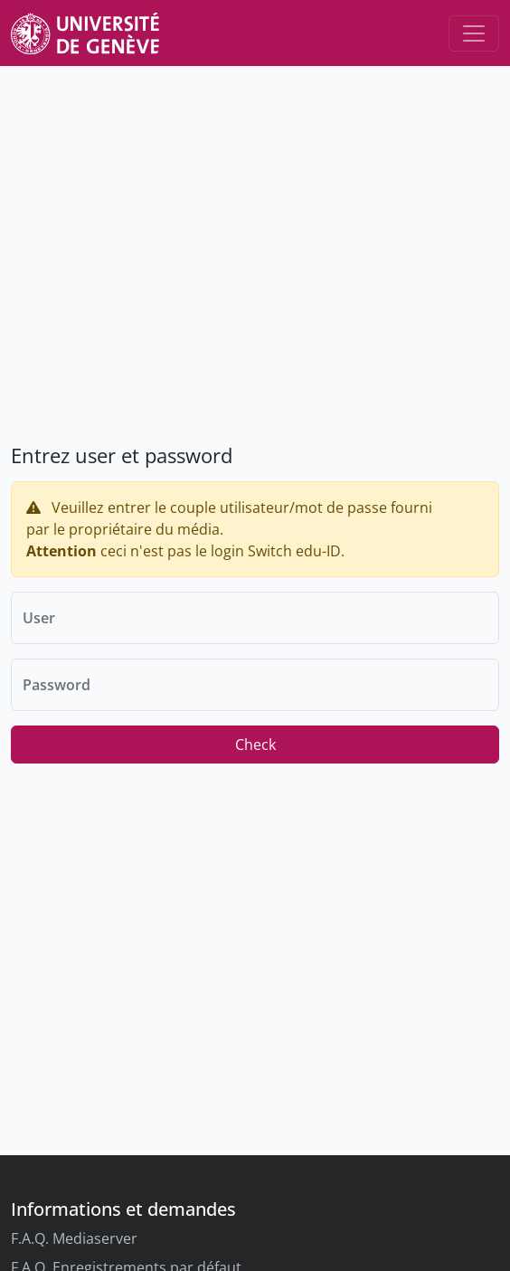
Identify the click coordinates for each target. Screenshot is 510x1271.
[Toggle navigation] (474, 33)
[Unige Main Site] (85, 33)
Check (255, 744)
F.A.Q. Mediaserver (74, 1238)
